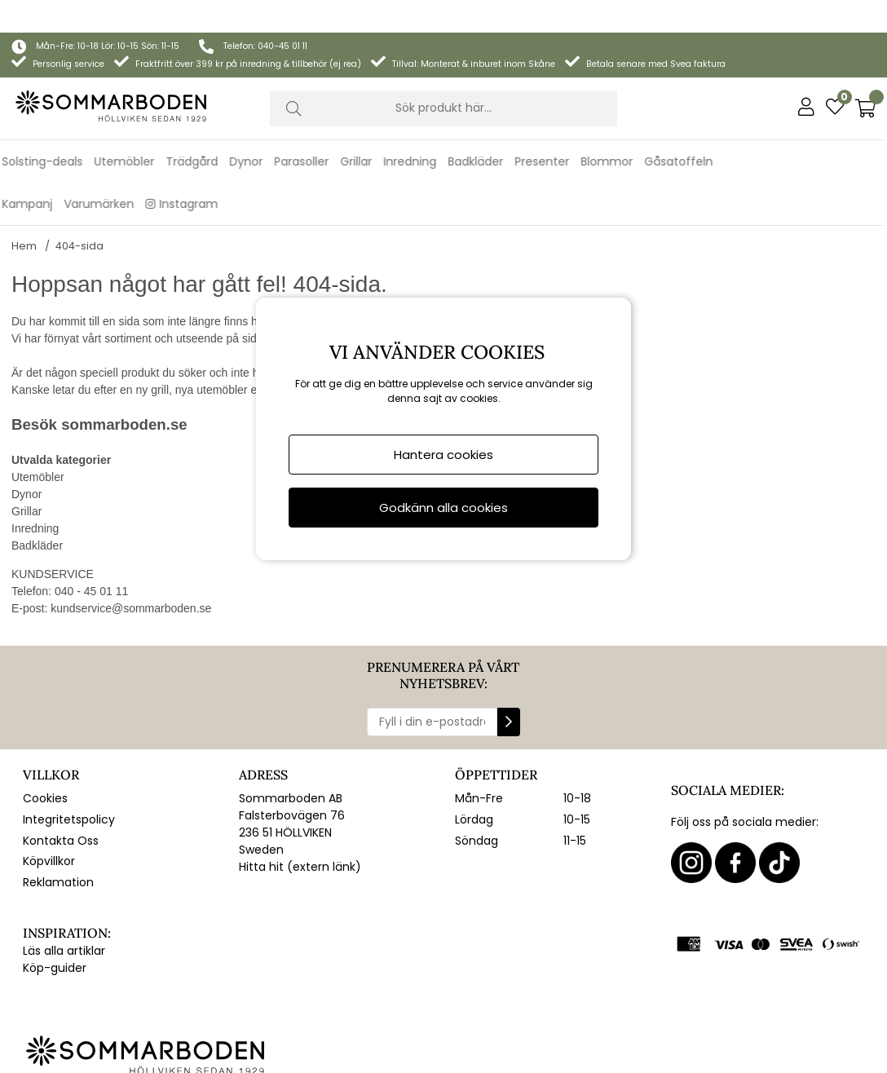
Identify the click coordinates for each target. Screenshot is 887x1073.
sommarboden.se (124, 403)
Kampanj (31, 171)
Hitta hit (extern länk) (300, 845)
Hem (24, 225)
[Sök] (443, 76)
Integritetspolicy (69, 798)
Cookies (45, 777)
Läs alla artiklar (64, 929)
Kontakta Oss (61, 819)
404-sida (79, 225)
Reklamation (58, 861)
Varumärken (103, 171)
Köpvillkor (49, 840)
